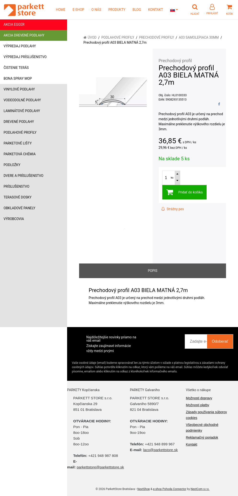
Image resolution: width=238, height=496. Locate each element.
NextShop (143, 489)
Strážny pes (172, 209)
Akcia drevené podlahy (24, 35)
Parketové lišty (18, 143)
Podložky (12, 165)
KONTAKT (155, 10)
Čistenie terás (16, 68)
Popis (152, 271)
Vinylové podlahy (19, 89)
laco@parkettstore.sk (160, 450)
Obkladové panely (19, 208)
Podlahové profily (20, 132)
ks (172, 177)
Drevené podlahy (19, 122)
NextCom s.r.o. (200, 489)
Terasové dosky (18, 197)
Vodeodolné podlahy (22, 100)
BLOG (137, 10)
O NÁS (96, 10)
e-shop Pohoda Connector (169, 489)
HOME (60, 10)
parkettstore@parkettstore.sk (100, 467)
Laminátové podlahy (22, 111)
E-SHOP (78, 10)
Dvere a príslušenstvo (23, 176)
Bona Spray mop (18, 78)
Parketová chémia (20, 154)
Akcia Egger (14, 24)
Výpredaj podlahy (20, 46)
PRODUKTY (116, 10)
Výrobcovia (14, 219)
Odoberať (220, 341)
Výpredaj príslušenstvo (25, 57)
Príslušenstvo (16, 186)
